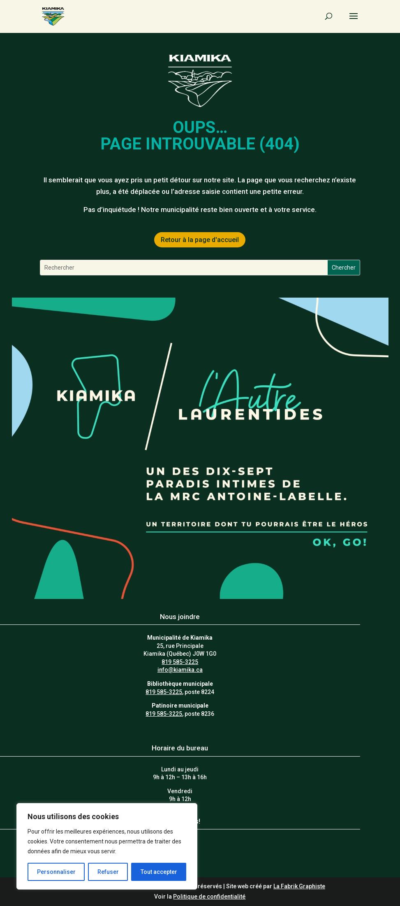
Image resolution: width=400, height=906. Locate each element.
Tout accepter (159, 872)
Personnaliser (56, 872)
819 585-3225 (180, 662)
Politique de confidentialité (209, 896)
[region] (106, 846)
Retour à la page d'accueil (200, 240)
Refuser (108, 872)
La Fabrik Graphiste (299, 886)
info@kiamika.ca (180, 669)
